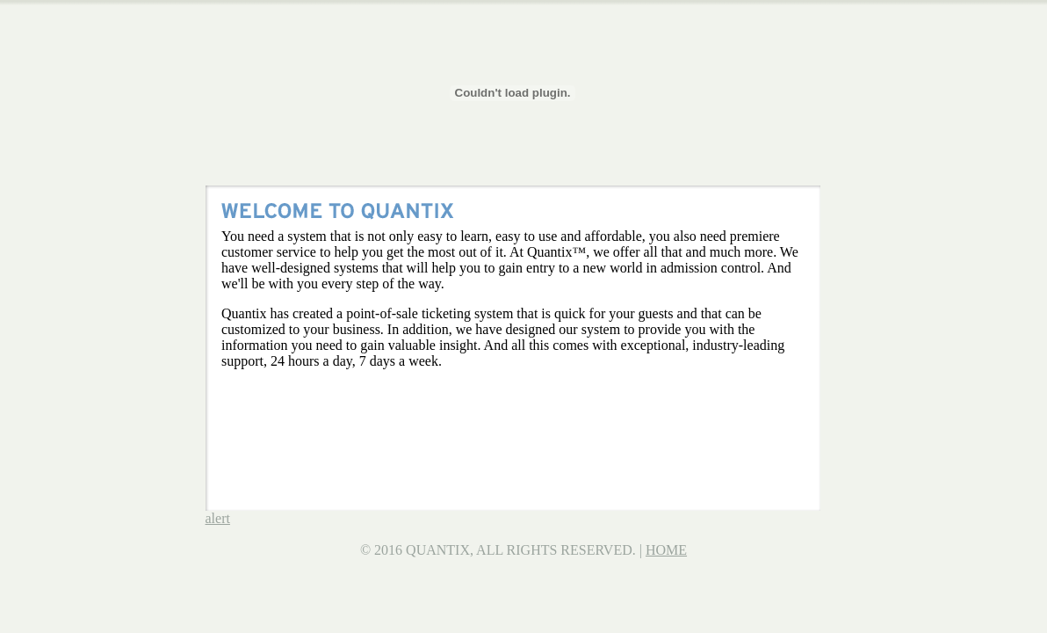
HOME (666, 549)
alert (218, 518)
